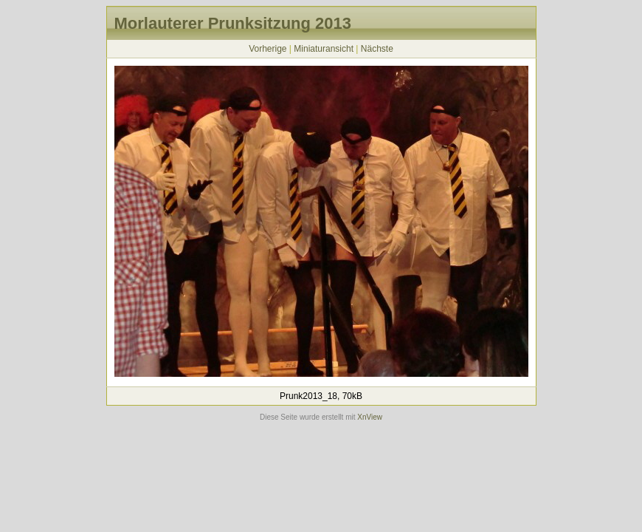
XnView (369, 417)
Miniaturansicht (323, 49)
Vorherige (267, 49)
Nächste (377, 49)
